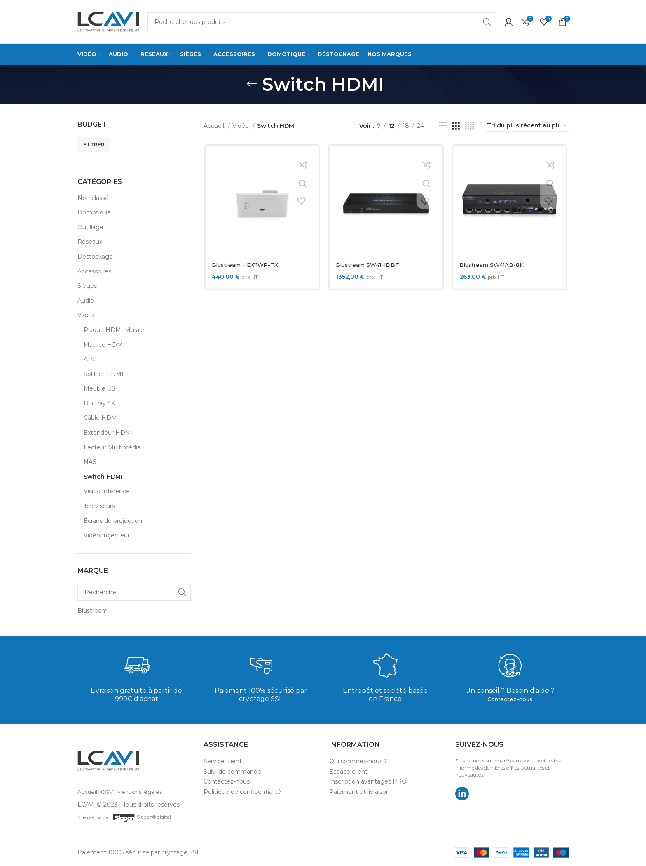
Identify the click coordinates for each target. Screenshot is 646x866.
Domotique (94, 212)
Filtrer (94, 144)
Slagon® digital (142, 817)
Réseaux (89, 241)
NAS (90, 462)
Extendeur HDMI (108, 432)
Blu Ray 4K (99, 403)
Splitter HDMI (104, 374)
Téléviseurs (99, 506)
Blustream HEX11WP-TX (247, 264)
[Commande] (527, 126)
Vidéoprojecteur (107, 535)
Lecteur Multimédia (112, 447)
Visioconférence (107, 491)
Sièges (87, 285)
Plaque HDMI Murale (114, 330)
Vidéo (85, 315)
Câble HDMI (101, 417)
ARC (90, 359)
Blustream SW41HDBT (369, 264)
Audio (85, 300)
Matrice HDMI (104, 344)
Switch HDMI (103, 476)
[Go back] (251, 84)
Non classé (93, 198)
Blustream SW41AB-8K (493, 264)
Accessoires (94, 271)
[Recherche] (134, 592)
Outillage (90, 227)
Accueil (215, 125)
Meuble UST (101, 388)
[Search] (321, 21)
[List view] (443, 126)
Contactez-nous (510, 699)
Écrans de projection (113, 521)
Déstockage (95, 256)
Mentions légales (139, 791)
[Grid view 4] (469, 126)
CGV (107, 791)
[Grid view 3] (456, 126)
